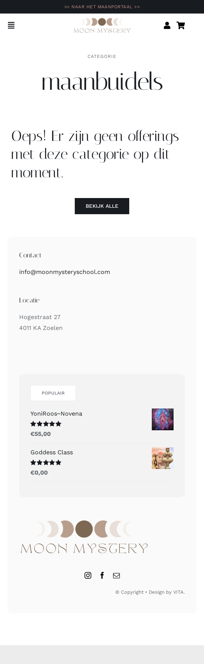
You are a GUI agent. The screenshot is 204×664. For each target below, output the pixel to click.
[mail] (116, 575)
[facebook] (102, 575)
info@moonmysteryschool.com (64, 271)
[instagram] (88, 575)
